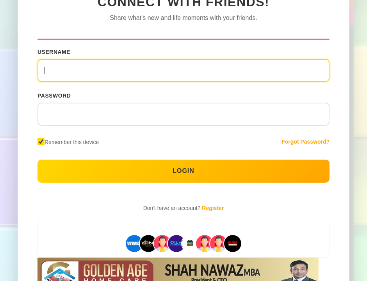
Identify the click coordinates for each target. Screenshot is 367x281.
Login (183, 170)
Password (54, 95)
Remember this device (72, 142)
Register (213, 208)
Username (53, 52)
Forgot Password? (305, 142)
